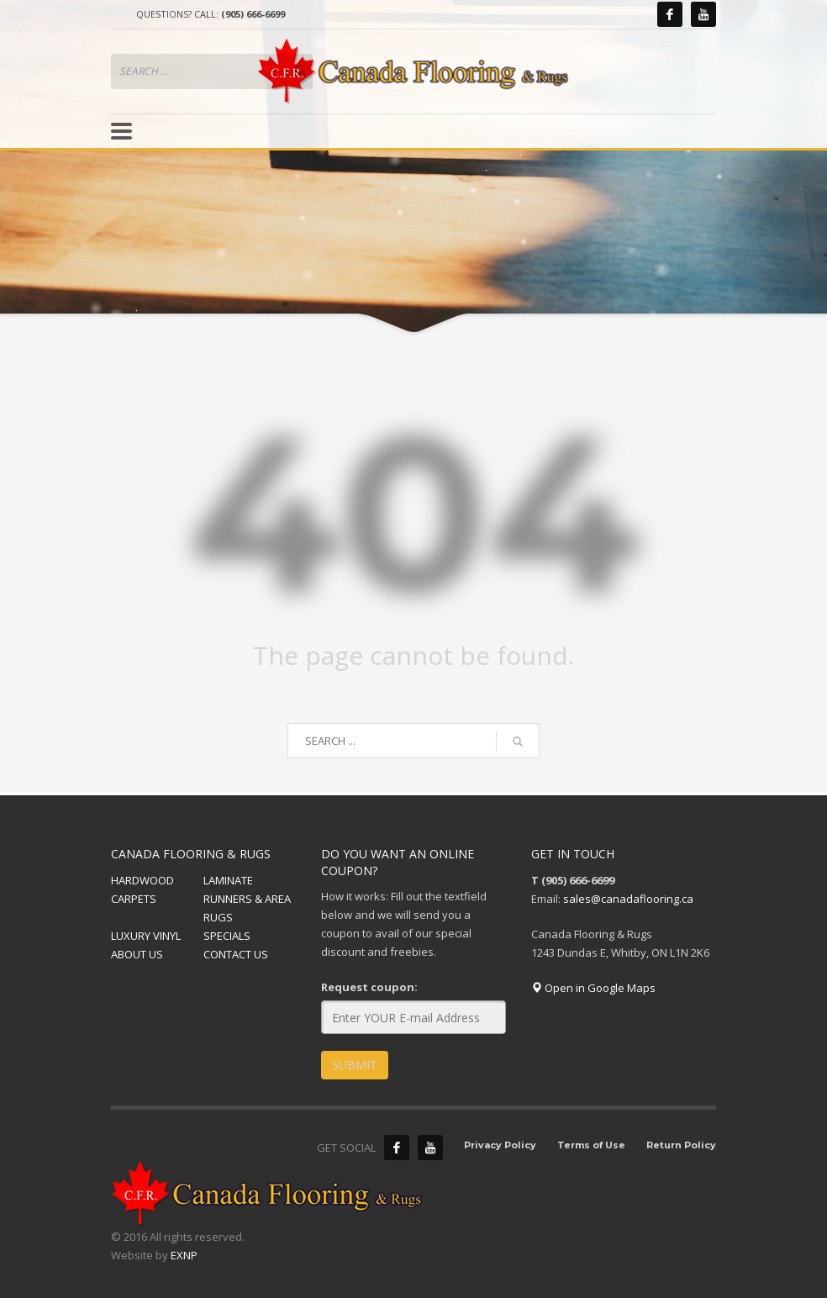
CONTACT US (235, 954)
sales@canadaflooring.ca (628, 898)
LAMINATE (228, 880)
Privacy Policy (500, 1145)
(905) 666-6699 (253, 14)
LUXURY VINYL (146, 935)
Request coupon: (369, 987)
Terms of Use (591, 1145)
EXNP (184, 1255)
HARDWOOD (142, 880)
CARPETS (133, 898)
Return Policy (681, 1145)
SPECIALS (226, 935)
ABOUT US (137, 954)
